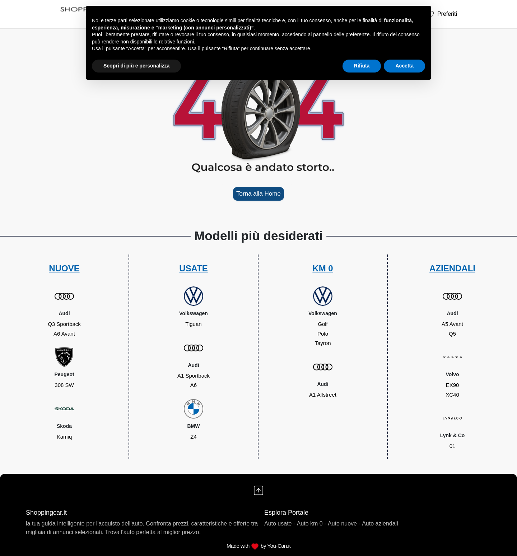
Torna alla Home (258, 193)
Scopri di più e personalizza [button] (136, 66)
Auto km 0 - (311, 523)
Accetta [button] (404, 66)
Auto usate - (279, 523)
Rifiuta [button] (362, 66)
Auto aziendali (380, 523)
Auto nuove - (344, 523)
